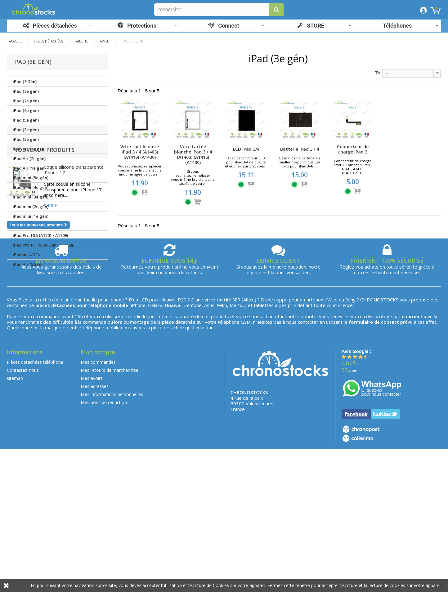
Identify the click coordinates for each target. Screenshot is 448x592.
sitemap (15, 521)
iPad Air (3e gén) (29, 149)
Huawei (168, 442)
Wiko (332, 442)
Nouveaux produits (43, 286)
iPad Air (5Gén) (28, 264)
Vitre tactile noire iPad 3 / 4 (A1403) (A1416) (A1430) (139, 152)
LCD (143, 442)
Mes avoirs (92, 521)
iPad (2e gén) (26, 139)
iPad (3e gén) (26, 129)
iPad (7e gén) (26, 101)
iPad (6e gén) (26, 110)
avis (349, 513)
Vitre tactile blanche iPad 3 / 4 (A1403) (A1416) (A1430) (193, 154)
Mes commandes (98, 505)
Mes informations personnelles (112, 537)
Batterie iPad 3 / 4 (299, 149)
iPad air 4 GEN (27, 254)
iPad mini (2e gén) (30, 206)
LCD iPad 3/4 (246, 149)
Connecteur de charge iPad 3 (353, 149)
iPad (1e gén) (26, 226)
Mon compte (98, 494)
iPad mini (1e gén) (30, 216)
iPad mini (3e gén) (30, 197)
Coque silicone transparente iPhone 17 (74, 306)
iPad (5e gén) (26, 120)
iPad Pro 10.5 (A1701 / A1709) (40, 235)
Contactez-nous (23, 513)
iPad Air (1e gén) (29, 168)
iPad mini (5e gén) (30, 177)
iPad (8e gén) (26, 91)
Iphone (116, 442)
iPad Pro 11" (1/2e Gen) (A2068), (43, 245)
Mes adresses (95, 529)
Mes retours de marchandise (109, 513)
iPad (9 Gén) (25, 81)
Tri (377, 72)
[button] (276, 9)
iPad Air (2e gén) (29, 158)
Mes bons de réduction (104, 545)
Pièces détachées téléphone (35, 505)
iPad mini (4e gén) (30, 187)
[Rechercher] (219, 9)
